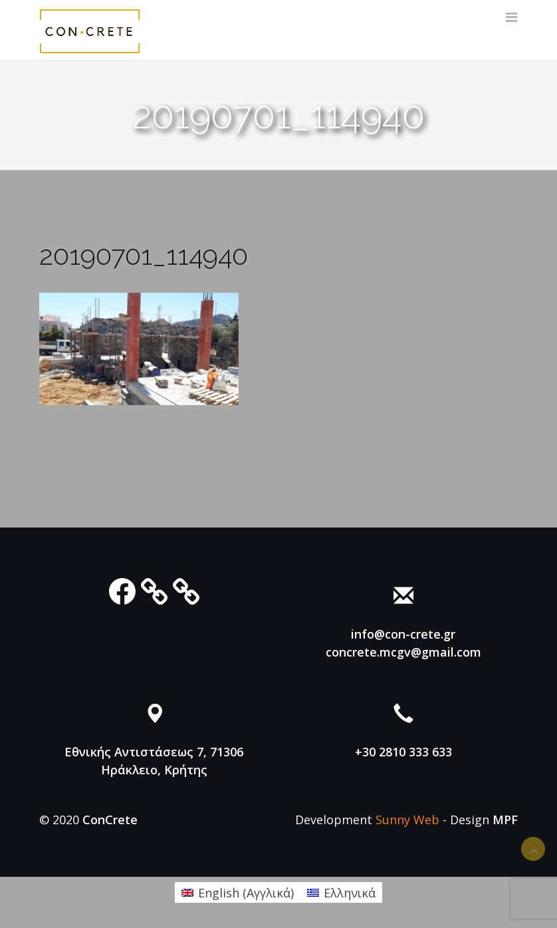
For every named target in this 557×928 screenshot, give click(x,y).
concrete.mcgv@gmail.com (403, 652)
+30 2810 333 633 (403, 752)
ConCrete (110, 820)
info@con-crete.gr (403, 634)
